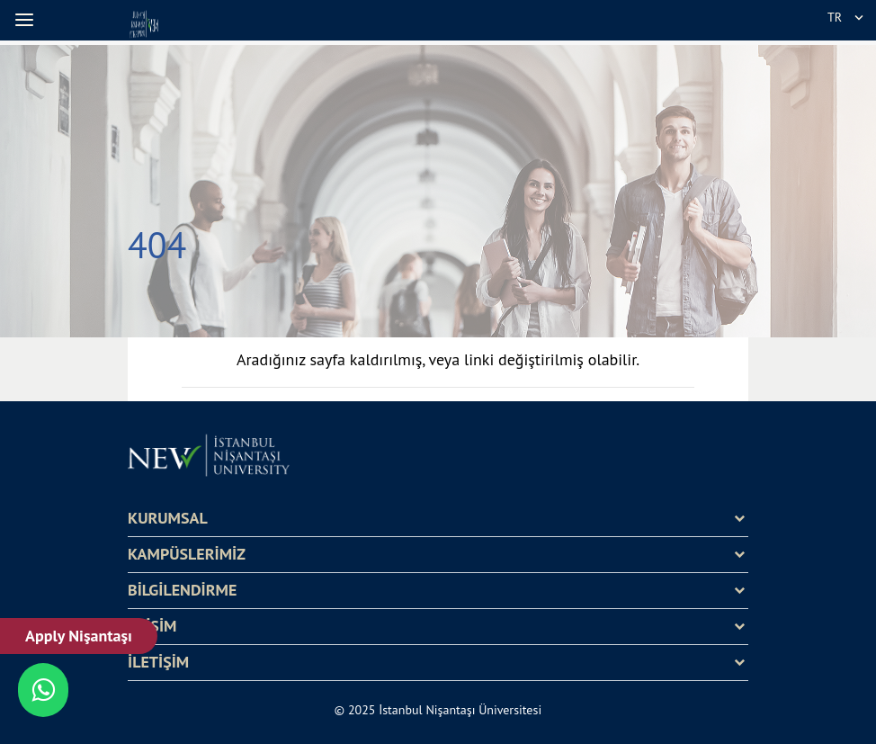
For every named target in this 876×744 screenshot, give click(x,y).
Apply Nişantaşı (78, 635)
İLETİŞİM (158, 662)
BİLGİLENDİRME (182, 590)
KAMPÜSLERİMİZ (187, 554)
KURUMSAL (168, 518)
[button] (26, 20)
